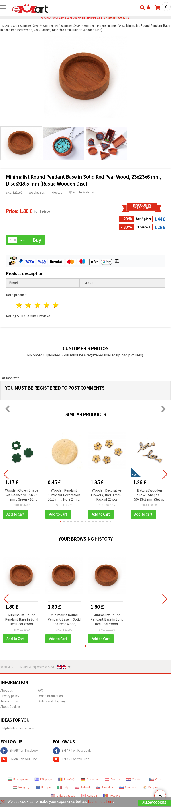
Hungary (21, 788)
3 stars (37, 305)
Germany (90, 780)
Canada (89, 796)
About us (6, 691)
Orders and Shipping (52, 702)
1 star (19, 305)
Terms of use (9, 702)
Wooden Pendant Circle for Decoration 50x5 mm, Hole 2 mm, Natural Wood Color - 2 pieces (64, 495)
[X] (2, 801)
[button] (60, 522)
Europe (43, 788)
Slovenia (127, 788)
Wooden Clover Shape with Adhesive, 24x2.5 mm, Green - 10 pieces (21, 495)
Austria (112, 780)
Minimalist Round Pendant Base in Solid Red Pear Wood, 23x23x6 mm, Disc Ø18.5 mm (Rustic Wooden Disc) (21, 620)
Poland (82, 788)
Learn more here (102, 801)
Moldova (111, 796)
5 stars (55, 305)
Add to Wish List (81, 192)
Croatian (134, 780)
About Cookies (10, 707)
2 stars (28, 305)
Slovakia (104, 788)
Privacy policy (9, 696)
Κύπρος (150, 788)
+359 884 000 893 (116, 17)
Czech (156, 780)
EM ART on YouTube (18, 760)
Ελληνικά (43, 780)
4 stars (46, 305)
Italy (63, 788)
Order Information (50, 696)
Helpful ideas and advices (18, 729)
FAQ (40, 691)
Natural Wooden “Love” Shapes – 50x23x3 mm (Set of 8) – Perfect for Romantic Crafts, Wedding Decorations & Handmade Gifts (149, 495)
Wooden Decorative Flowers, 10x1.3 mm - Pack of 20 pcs (107, 495)
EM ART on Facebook (19, 751)
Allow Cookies (154, 803)
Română (66, 780)
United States (63, 796)
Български (18, 780)
